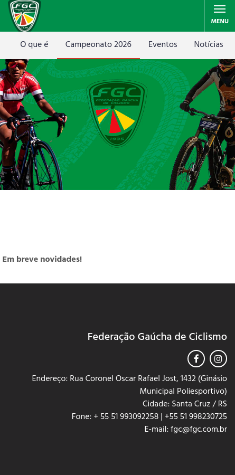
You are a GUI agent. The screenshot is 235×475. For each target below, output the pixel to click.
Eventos (162, 45)
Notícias (208, 45)
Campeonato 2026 (98, 45)
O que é (34, 45)
